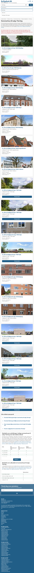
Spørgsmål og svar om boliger (7, 519)
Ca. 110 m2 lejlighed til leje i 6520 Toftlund (12, 169)
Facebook (1, 508)
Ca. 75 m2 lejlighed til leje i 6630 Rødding (12, 127)
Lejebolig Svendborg (5, 543)
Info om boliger (4, 522)
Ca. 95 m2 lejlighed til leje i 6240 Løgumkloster (14, 148)
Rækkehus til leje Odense (6, 568)
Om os (2, 511)
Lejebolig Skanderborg (5, 571)
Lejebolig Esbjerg (4, 553)
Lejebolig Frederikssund (5, 548)
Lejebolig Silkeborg (4, 550)
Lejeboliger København (5, 559)
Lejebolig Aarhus (4, 538)
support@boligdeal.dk (5, 502)
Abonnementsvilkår (4, 514)
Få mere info (17, 196)
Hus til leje (3, 528)
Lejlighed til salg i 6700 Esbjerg (9, 278)
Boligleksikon (3, 520)
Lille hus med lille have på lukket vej (10, 69)
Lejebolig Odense (4, 531)
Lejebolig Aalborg (4, 533)
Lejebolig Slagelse (4, 547)
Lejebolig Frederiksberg (5, 554)
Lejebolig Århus (4, 536)
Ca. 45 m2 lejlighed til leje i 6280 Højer (12, 107)
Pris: (3, 71)
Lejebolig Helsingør (4, 560)
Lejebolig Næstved (4, 534)
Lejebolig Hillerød (4, 532)
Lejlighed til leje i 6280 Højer (8, 109)
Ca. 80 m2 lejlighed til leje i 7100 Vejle (11, 254)
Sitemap (2, 523)
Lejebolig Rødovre (4, 562)
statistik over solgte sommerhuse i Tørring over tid (17, 443)
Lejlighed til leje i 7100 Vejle (8, 191)
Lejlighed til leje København (6, 529)
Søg (31, 4)
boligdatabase (14, 2)
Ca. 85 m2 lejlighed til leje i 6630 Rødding (12, 87)
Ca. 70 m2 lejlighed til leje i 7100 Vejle (11, 381)
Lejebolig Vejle (4, 551)
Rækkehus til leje (4, 530)
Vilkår (2, 513)
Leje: (3, 51)
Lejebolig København (5, 527)
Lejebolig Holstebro (5, 566)
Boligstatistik (3, 521)
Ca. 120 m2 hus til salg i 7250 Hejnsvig (11, 67)
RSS (2, 524)
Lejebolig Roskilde (4, 555)
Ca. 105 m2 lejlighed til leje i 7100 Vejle (11, 190)
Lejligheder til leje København (6, 561)
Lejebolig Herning (4, 558)
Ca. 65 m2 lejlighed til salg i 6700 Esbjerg (12, 296)
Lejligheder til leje (4, 535)
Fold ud (16, 459)
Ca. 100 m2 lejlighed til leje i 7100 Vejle (12, 212)
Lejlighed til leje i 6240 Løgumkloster (10, 150)
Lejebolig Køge (4, 537)
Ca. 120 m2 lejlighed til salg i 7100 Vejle (12, 234)
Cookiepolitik (3, 516)
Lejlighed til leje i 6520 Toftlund (9, 170)
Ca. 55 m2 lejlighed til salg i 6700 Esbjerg (12, 316)
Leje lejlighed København (6, 544)
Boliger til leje (3, 563)
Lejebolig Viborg (4, 546)
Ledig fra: (4, 131)
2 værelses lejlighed (6, 49)
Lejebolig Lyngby (4, 549)
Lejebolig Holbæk (4, 539)
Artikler (2, 518)
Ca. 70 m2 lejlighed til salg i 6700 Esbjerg (12, 277)
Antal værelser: (5, 52)
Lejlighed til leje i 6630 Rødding (9, 89)
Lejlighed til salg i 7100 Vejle (8, 236)
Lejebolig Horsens (4, 570)
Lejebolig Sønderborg (5, 569)
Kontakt (2, 512)
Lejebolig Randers (4, 545)
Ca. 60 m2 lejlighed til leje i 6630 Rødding (12, 48)
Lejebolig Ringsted (4, 552)
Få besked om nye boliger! (28, 1)
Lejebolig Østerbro (4, 567)
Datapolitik (3, 515)
